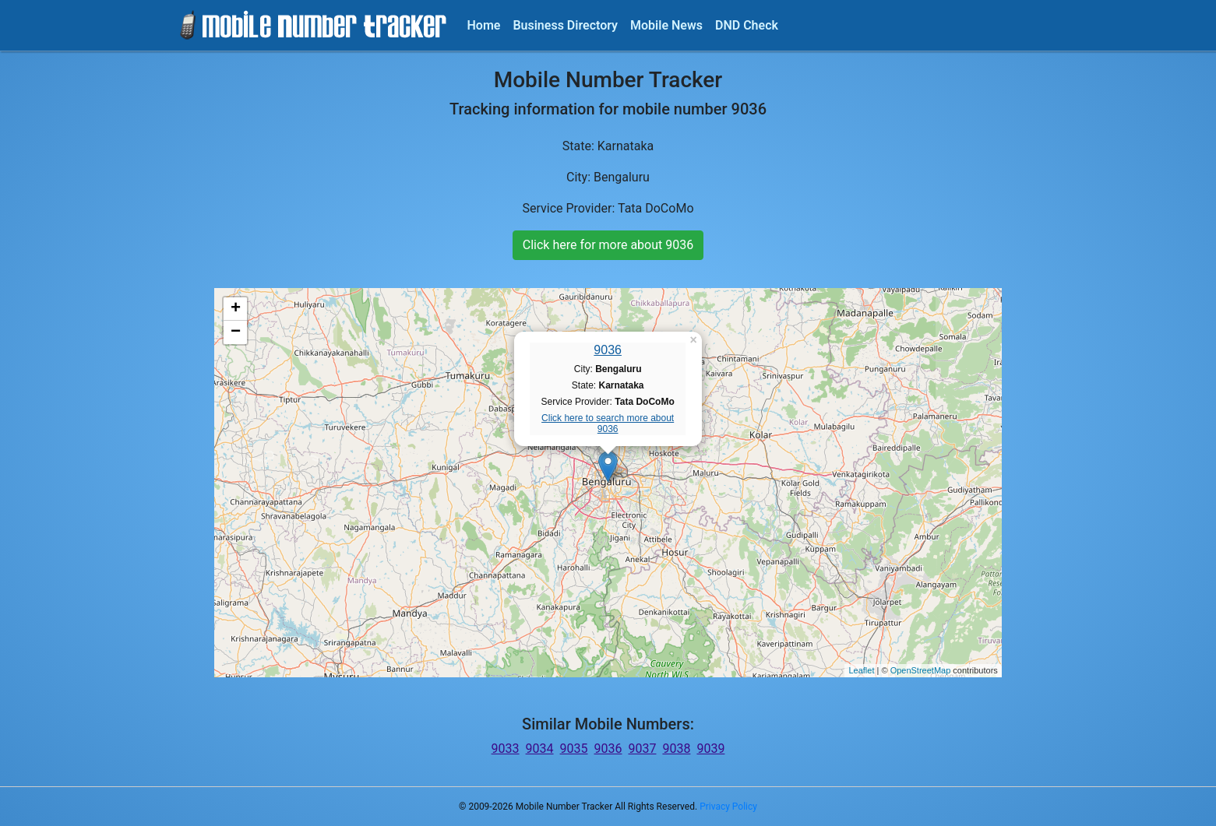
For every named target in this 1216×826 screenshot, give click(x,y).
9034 (540, 748)
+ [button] (236, 309)
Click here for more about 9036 (608, 244)
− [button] (236, 332)
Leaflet (861, 670)
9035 (574, 748)
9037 (642, 748)
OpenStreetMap (920, 670)
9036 (608, 350)
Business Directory (565, 25)
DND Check (746, 25)
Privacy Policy (728, 806)
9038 (676, 748)
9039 (710, 748)
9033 (506, 748)
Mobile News (666, 25)
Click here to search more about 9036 (607, 423)
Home (484, 25)
